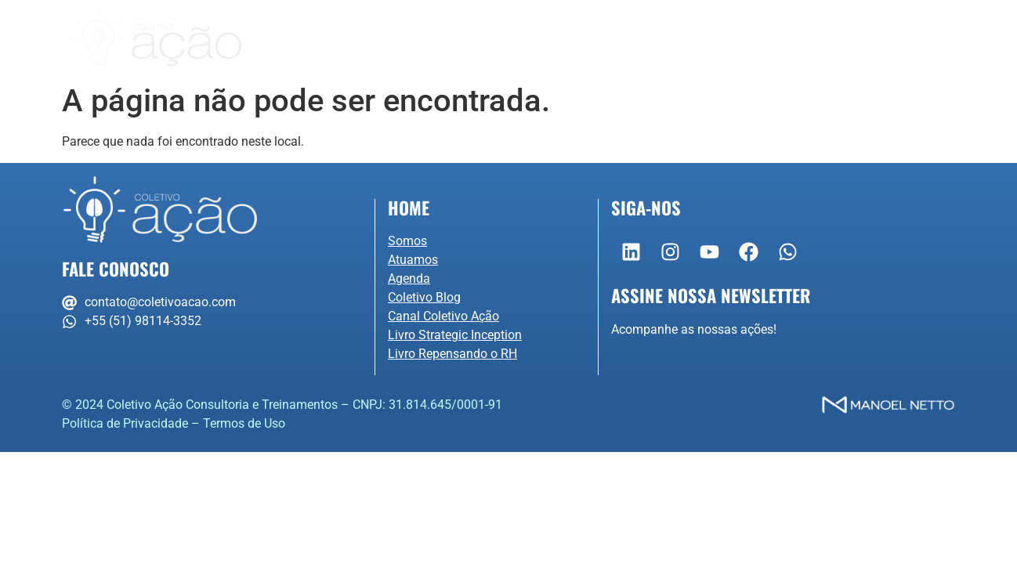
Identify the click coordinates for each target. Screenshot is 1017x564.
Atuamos (498, 38)
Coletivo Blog (424, 297)
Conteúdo (708, 38)
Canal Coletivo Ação (443, 316)
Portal (905, 38)
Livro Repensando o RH (452, 353)
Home (408, 207)
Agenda (601, 38)
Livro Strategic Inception (455, 334)
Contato (817, 38)
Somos (390, 38)
